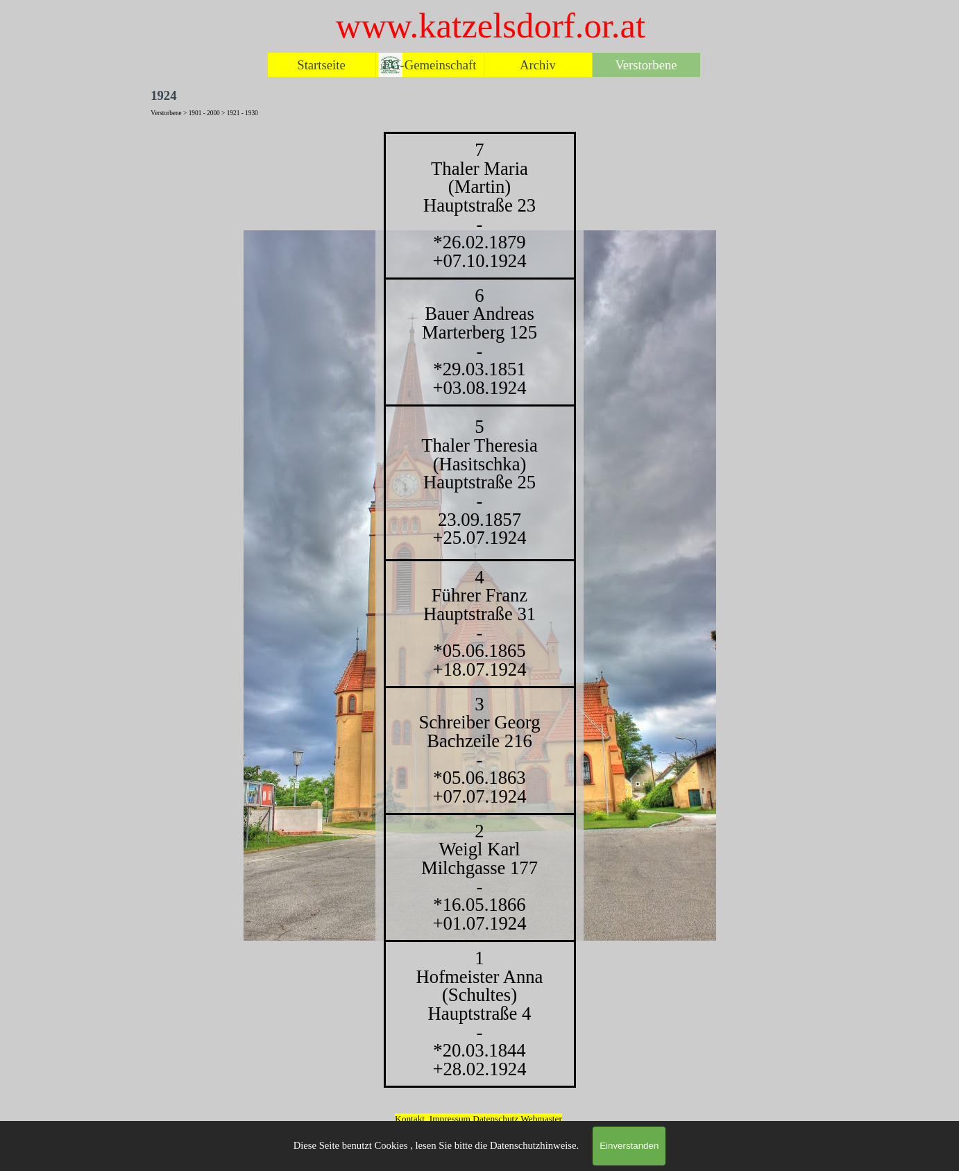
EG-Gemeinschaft (430, 65)
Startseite (321, 65)
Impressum (450, 1118)
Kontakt (410, 1118)
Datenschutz (496, 1118)
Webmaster (541, 1118)
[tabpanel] (479, 610)
